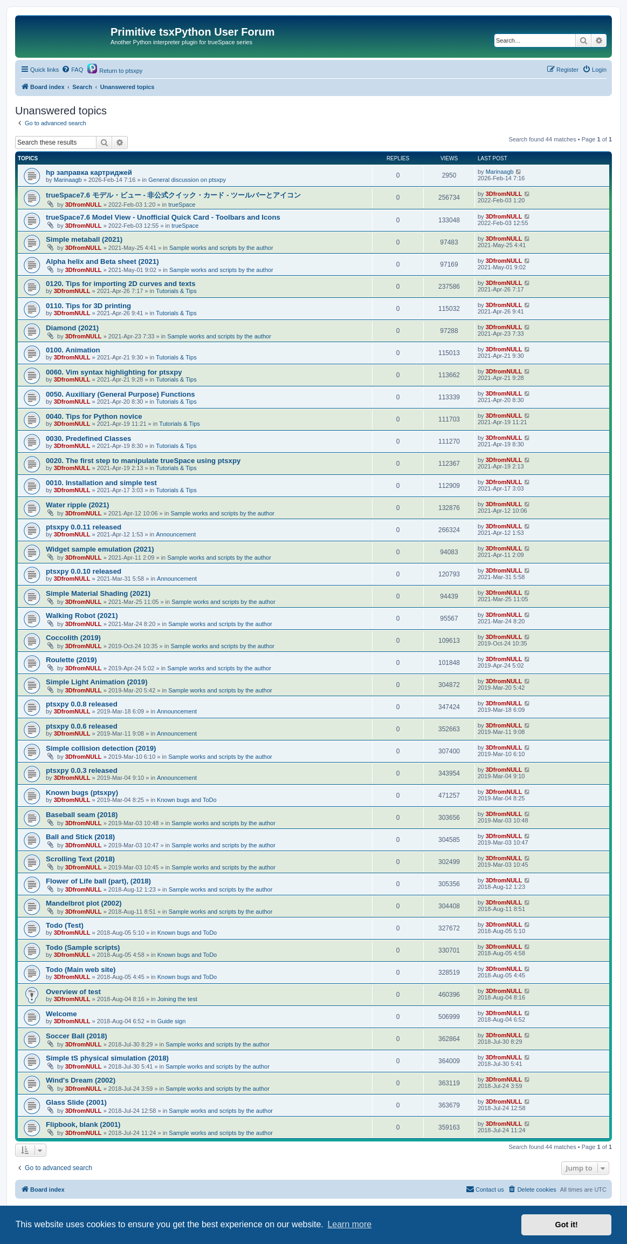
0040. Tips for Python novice (94, 416)
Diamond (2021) (72, 328)
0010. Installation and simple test (101, 483)
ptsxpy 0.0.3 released (82, 770)
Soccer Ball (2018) (76, 1036)
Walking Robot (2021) (82, 615)
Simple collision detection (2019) (101, 748)
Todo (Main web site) (80, 970)
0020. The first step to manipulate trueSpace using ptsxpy (143, 461)
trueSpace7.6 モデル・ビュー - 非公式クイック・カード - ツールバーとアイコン (173, 195)
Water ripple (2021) (77, 505)
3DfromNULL (83, 204)
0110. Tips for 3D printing (88, 306)
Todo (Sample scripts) (83, 947)
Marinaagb (68, 179)
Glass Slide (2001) (76, 1102)
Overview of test (73, 992)
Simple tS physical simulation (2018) (107, 1058)
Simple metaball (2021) (84, 239)
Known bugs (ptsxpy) (82, 792)
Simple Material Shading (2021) (98, 593)
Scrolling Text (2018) (80, 859)
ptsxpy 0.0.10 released (83, 571)
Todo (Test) (65, 925)
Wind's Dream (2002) (80, 1080)
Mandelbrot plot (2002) (84, 903)
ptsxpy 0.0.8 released (82, 704)
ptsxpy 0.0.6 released (82, 726)
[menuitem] (72, 69)
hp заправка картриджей (89, 172)
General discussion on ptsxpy (187, 179)
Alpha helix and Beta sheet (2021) (102, 261)
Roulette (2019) (71, 660)
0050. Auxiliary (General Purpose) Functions (120, 394)
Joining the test (177, 999)
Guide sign (171, 1021)
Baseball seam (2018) (82, 815)
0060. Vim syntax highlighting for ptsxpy (114, 372)
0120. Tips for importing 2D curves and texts (121, 284)
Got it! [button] (566, 1224)
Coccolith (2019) (73, 638)
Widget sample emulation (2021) (100, 549)
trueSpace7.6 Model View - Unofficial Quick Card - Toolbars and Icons (163, 217)
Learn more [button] (349, 1224)
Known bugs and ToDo (187, 800)
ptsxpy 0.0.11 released (83, 527)
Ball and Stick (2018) (80, 837)
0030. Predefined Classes (88, 438)
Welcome (61, 1014)
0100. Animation (73, 350)
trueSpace (181, 204)
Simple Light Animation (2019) (97, 682)
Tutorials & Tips (176, 291)
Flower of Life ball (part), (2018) (98, 881)
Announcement (176, 534)
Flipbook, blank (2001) (83, 1124)
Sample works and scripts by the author (221, 247)
